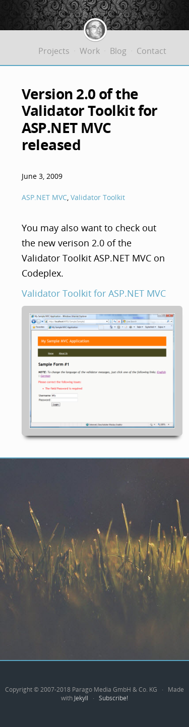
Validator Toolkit (98, 197)
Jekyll (81, 698)
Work (90, 50)
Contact (151, 50)
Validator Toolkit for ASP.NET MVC (94, 293)
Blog (118, 50)
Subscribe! (113, 698)
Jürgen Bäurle (95, 29)
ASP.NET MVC (44, 197)
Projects (54, 50)
